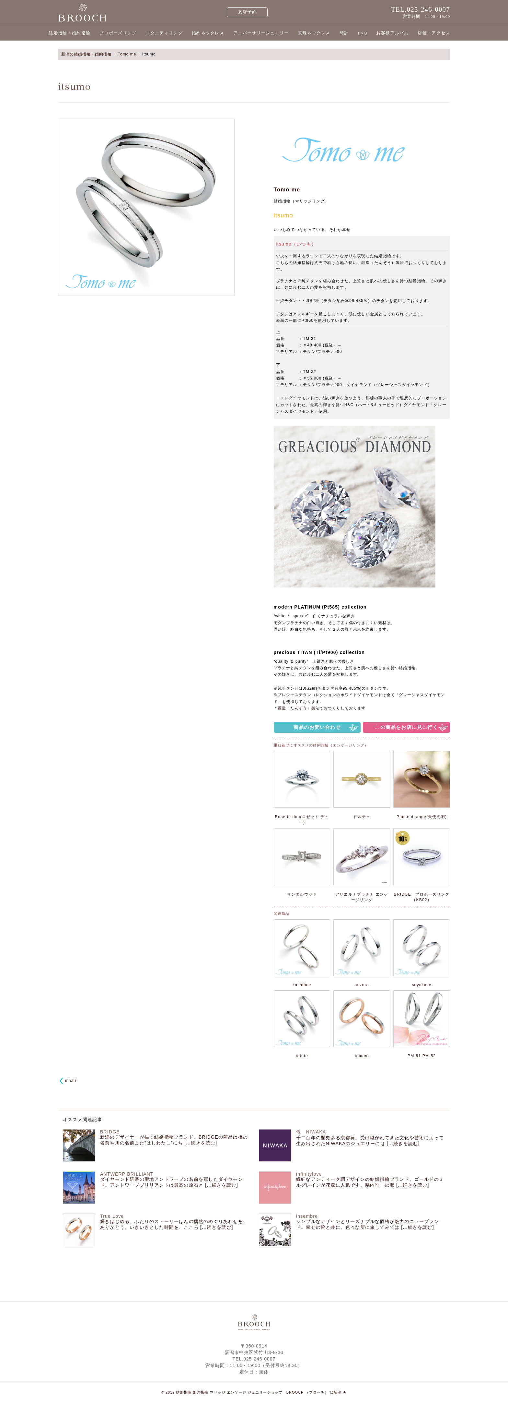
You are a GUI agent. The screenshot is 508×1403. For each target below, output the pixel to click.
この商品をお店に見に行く (406, 727)
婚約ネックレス (208, 32)
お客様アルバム (392, 32)
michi (70, 1080)
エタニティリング (164, 32)
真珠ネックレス (314, 32)
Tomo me (287, 190)
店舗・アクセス (434, 32)
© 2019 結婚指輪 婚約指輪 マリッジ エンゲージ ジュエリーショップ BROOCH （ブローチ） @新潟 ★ (254, 1392)
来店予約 (247, 12)
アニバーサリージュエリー (261, 32)
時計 (344, 32)
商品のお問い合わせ (317, 727)
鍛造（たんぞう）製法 (298, 708)
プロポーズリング (117, 32)
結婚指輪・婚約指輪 (69, 32)
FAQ (362, 32)
